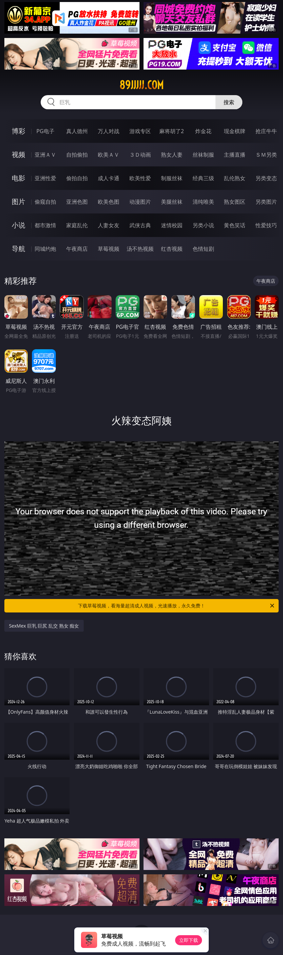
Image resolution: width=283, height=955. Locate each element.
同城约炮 (45, 248)
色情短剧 (203, 248)
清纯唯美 (203, 201)
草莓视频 (108, 248)
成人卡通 (108, 178)
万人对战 (108, 131)
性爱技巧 (266, 225)
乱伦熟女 (234, 178)
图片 (18, 201)
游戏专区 (140, 131)
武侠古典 (140, 225)
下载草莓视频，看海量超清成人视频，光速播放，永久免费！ (176, 606)
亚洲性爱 (45, 178)
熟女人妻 (172, 154)
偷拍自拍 (77, 178)
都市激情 (45, 225)
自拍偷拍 (77, 154)
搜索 (229, 102)
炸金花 (203, 131)
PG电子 (45, 131)
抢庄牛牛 (266, 131)
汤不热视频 (140, 248)
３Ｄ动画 (140, 154)
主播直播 (234, 154)
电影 (18, 178)
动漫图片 (140, 201)
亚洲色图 (77, 201)
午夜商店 (77, 248)
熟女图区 (234, 201)
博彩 (18, 130)
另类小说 (203, 225)
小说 (18, 225)
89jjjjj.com (141, 85)
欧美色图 (108, 201)
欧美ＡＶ (108, 154)
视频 (18, 154)
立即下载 (188, 940)
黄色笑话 (234, 225)
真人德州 (77, 131)
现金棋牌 (234, 131)
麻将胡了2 (171, 131)
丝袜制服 (203, 154)
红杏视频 (172, 248)
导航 (18, 248)
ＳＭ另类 (266, 154)
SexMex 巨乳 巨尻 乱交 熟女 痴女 (44, 626)
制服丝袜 (172, 178)
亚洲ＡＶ (45, 154)
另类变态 (266, 178)
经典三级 (203, 178)
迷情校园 (172, 225)
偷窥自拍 (45, 201)
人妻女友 (108, 225)
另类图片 (266, 201)
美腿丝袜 (172, 201)
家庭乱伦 (77, 225)
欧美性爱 (140, 178)
